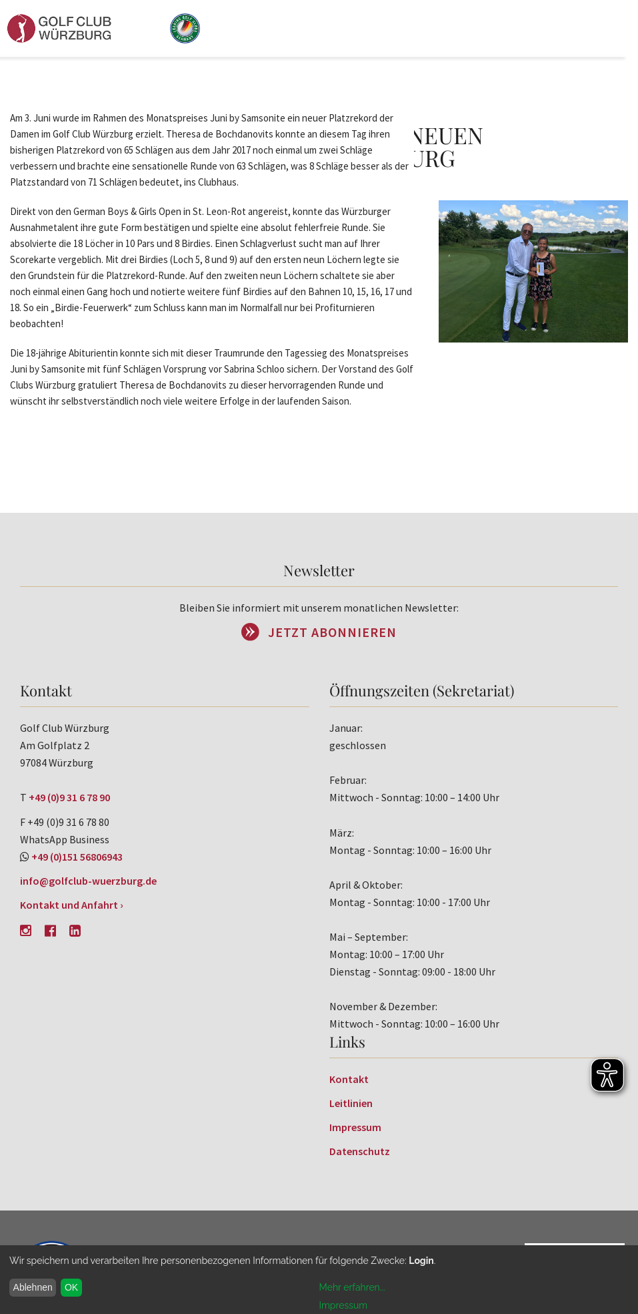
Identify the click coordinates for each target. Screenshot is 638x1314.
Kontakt (349, 1079)
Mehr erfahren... (352, 1287)
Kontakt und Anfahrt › (71, 904)
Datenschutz (359, 1151)
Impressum (355, 1127)
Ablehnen (33, 1287)
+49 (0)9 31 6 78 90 (69, 797)
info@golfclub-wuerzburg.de (88, 880)
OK (71, 1287)
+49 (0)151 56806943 (77, 856)
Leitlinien (351, 1103)
